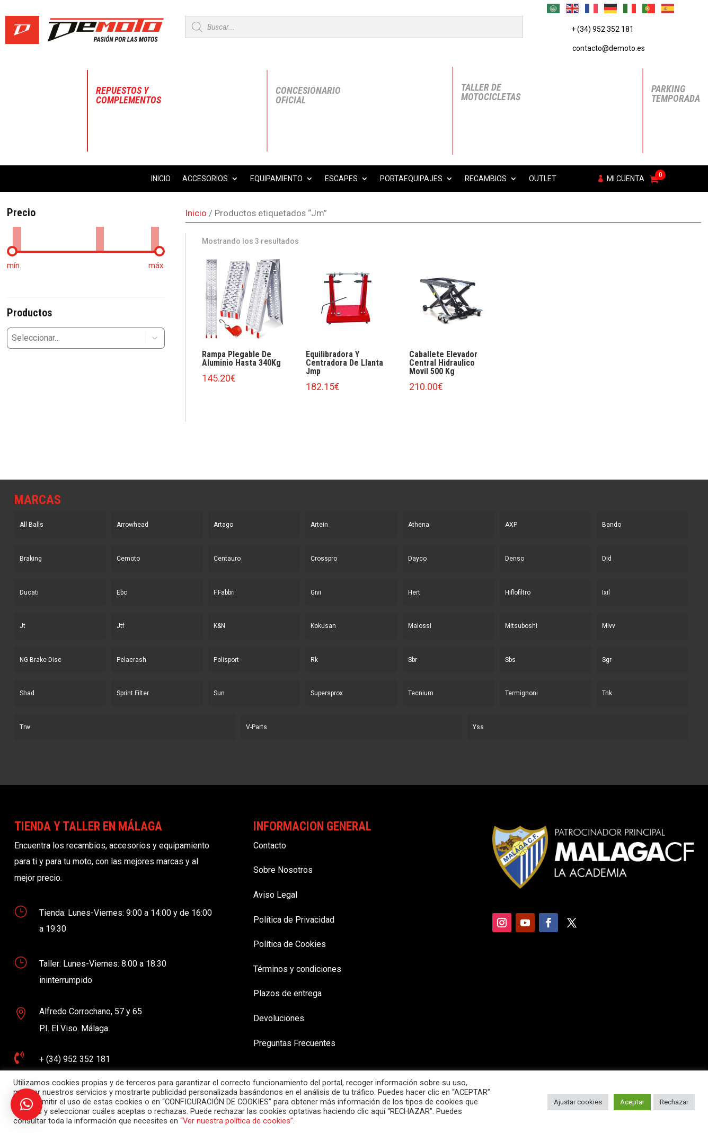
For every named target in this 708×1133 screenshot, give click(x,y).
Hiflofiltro (517, 592)
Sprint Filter (133, 693)
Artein (319, 524)
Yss (478, 727)
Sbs (510, 659)
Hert (414, 592)
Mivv (608, 626)
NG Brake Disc (40, 659)
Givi (316, 592)
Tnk (607, 693)
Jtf (121, 626)
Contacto (269, 845)
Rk (314, 659)
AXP (511, 524)
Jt (22, 626)
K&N (219, 626)
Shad (27, 693)
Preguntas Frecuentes (294, 1043)
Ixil (606, 592)
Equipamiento (276, 179)
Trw (25, 727)
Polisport (226, 659)
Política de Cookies (289, 944)
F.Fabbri (224, 592)
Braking (31, 558)
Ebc (122, 592)
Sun (219, 693)
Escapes (341, 179)
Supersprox (327, 693)
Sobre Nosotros (283, 870)
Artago (223, 524)
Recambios (486, 179)
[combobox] (68, 338)
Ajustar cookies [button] (578, 1102)
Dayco (417, 558)
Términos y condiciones (297, 969)
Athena (418, 524)
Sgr (607, 659)
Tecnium (420, 693)
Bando (611, 524)
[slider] (12, 251)
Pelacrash (131, 659)
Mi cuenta (625, 179)
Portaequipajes (411, 179)
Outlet (542, 179)
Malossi (419, 626)
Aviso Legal (275, 895)
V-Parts (256, 727)
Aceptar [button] (632, 1102)
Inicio (161, 179)
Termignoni (521, 693)
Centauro (227, 558)
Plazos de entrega (287, 993)
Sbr (412, 659)
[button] (155, 338)
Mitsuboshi (521, 626)
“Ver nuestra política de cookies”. (237, 1121)
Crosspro (324, 558)
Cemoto (128, 558)
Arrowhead (132, 524)
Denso (514, 558)
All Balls (31, 524)
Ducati (29, 592)
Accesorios (205, 179)
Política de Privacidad (293, 920)
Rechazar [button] (674, 1102)
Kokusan (323, 626)
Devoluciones (278, 1018)
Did (607, 558)
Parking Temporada (675, 93)
